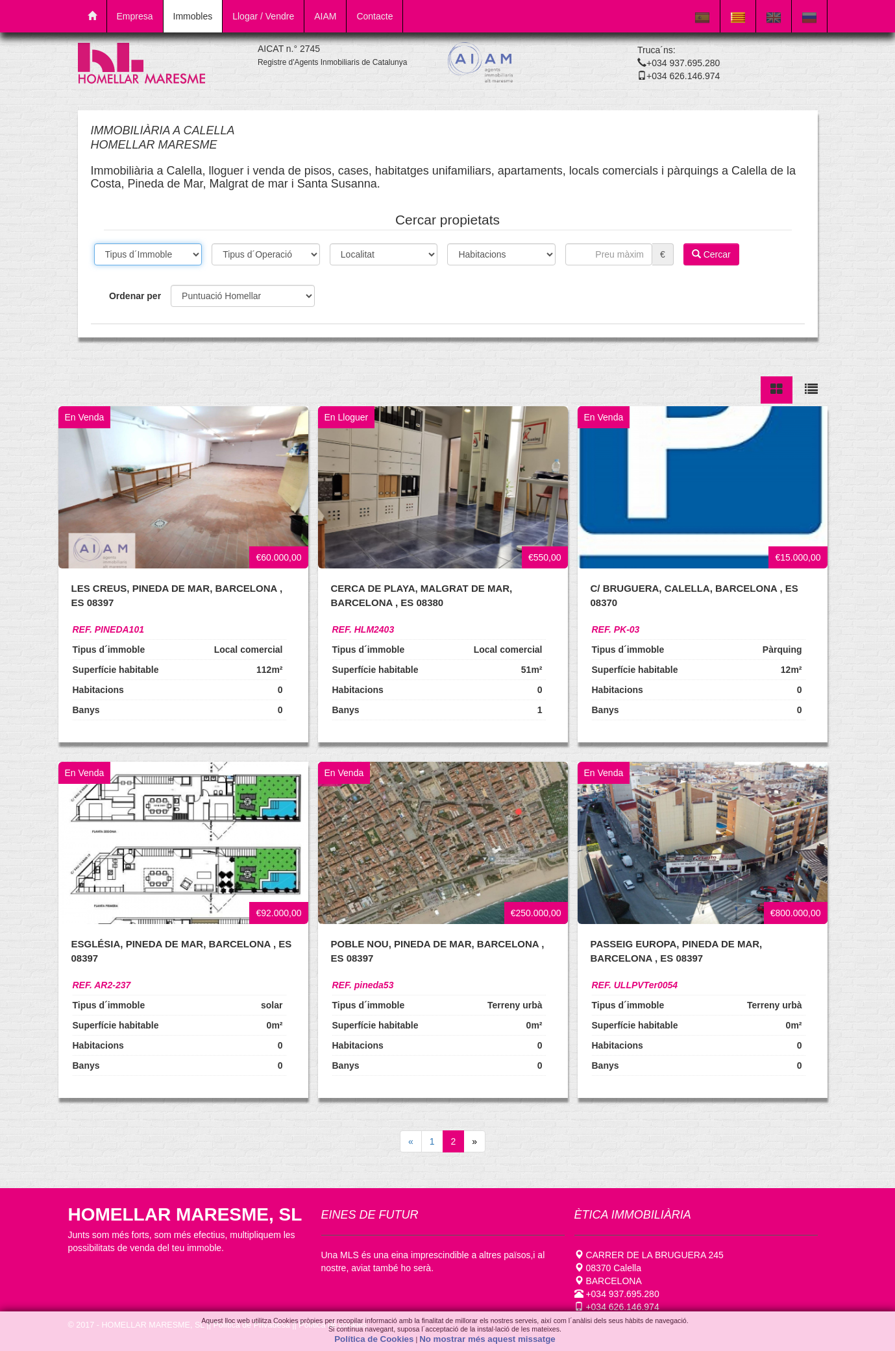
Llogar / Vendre (263, 16)
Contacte (374, 16)
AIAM (325, 16)
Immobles (193, 16)
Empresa (135, 16)
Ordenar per (135, 296)
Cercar (711, 254)
